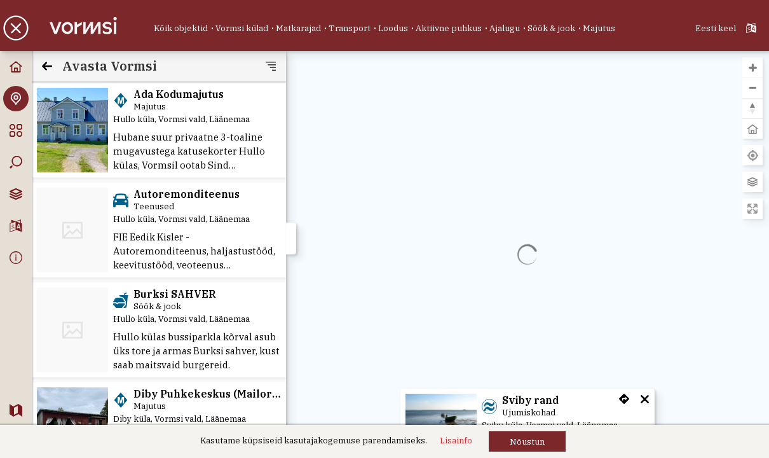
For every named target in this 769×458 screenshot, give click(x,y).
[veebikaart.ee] (16, 410)
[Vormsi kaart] (89, 26)
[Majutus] (599, 28)
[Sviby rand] (441, 420)
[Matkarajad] (298, 28)
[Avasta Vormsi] (16, 98)
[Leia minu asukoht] (752, 155)
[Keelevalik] (16, 226)
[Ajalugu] (504, 28)
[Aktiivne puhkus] (449, 28)
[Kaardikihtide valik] (16, 194)
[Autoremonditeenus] (159, 230)
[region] (527, 254)
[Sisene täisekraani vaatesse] (752, 208)
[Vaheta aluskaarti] (752, 182)
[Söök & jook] (551, 28)
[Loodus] (393, 28)
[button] (527, 441)
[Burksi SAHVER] (159, 330)
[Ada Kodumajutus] (72, 130)
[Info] (16, 257)
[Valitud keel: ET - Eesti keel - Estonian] (727, 28)
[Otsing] (16, 162)
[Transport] (350, 28)
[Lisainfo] (456, 440)
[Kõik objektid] (181, 28)
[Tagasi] (47, 66)
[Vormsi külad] (241, 28)
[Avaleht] (16, 67)
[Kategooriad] (16, 130)
